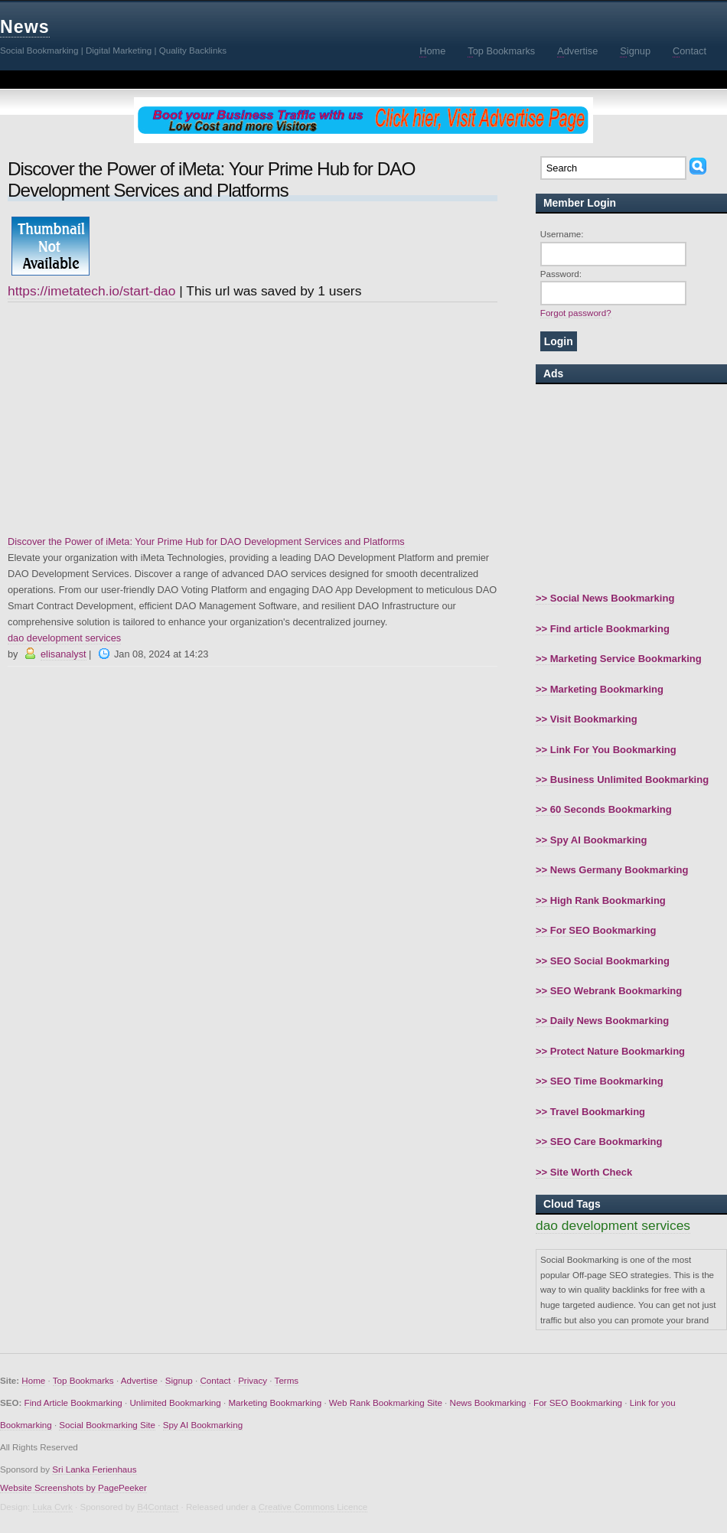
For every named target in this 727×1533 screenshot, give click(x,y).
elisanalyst (63, 654)
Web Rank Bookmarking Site (385, 1402)
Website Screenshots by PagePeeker (73, 1487)
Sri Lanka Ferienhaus (94, 1469)
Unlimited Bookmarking (175, 1402)
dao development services (64, 638)
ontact (689, 51)
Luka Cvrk (53, 1507)
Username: (562, 234)
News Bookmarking (488, 1402)
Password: (561, 274)
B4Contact (157, 1507)
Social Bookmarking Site (107, 1425)
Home (33, 1380)
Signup (179, 1380)
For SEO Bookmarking (577, 1402)
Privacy (252, 1380)
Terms (287, 1380)
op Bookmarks (501, 51)
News (25, 27)
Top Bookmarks (83, 1380)
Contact (215, 1380)
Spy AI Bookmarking (203, 1425)
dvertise (577, 51)
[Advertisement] (252, 418)
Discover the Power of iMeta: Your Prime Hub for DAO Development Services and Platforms (206, 541)
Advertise (139, 1380)
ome (432, 51)
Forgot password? (575, 313)
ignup (635, 51)
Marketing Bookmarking (274, 1402)
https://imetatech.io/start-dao (91, 290)
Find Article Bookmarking (73, 1402)
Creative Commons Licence (313, 1507)
